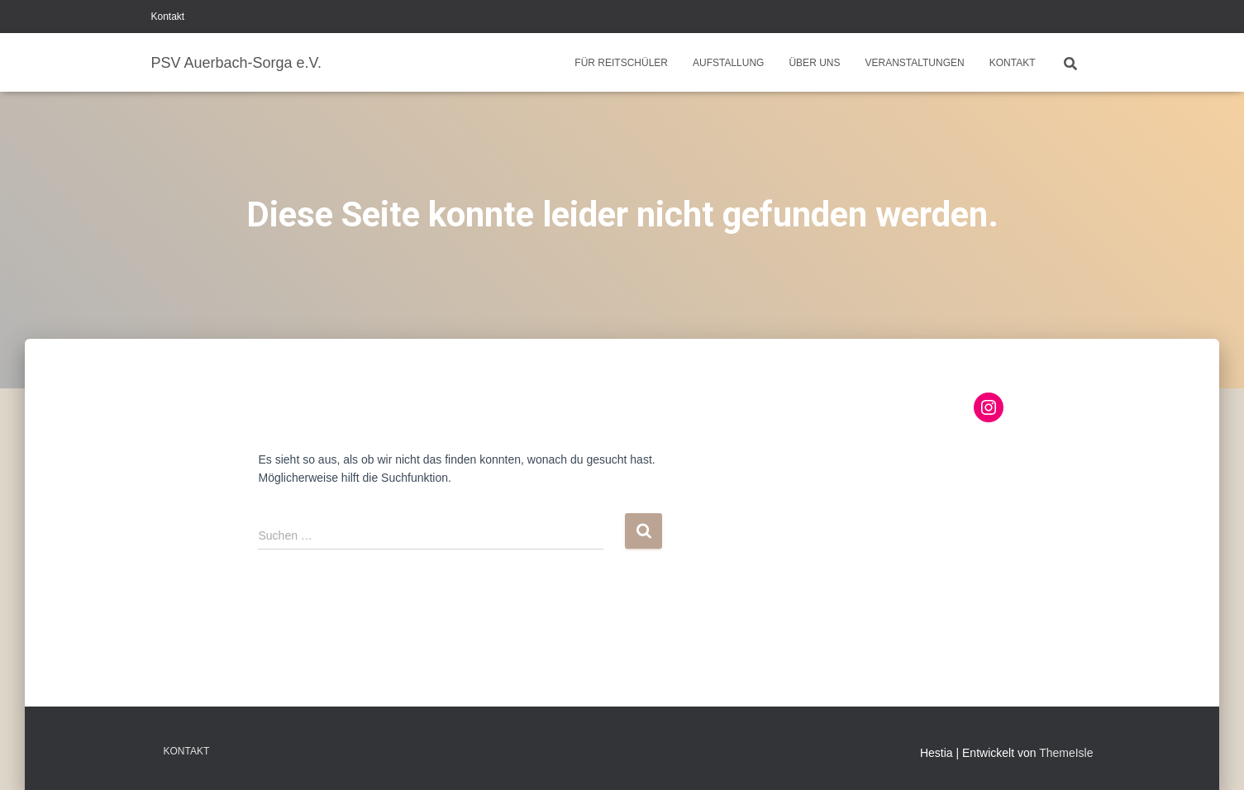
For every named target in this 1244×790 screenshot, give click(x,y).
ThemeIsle (1066, 752)
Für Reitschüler (621, 63)
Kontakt (168, 16)
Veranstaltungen (914, 63)
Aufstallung (728, 63)
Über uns (814, 63)
